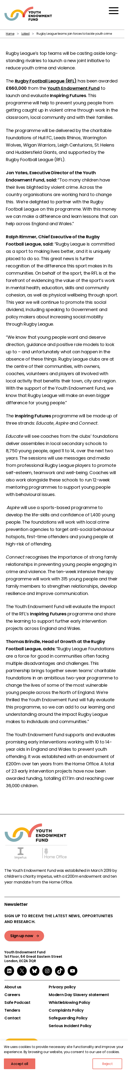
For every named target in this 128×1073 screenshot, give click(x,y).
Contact (12, 1018)
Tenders (12, 1010)
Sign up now (21, 936)
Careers (12, 994)
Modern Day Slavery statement (79, 994)
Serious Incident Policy (70, 1025)
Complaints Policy (66, 1010)
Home (10, 34)
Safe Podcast (17, 1002)
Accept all (19, 1063)
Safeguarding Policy (68, 1018)
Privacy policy (62, 987)
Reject (107, 1063)
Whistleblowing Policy (69, 1002)
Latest (25, 34)
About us (12, 987)
